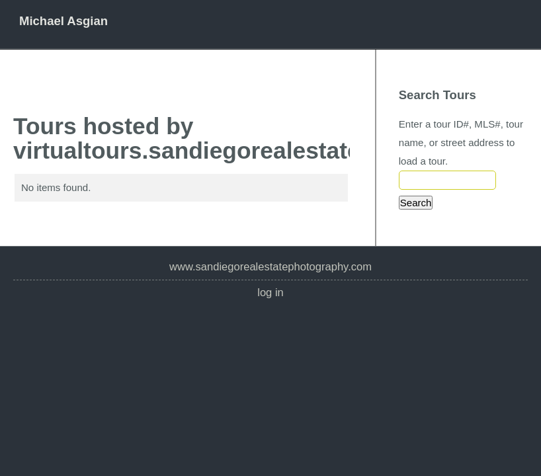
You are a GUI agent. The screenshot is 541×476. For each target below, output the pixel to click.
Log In (270, 292)
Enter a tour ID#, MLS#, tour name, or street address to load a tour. (461, 142)
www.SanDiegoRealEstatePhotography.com (270, 266)
